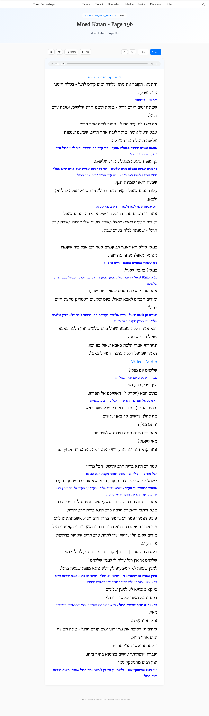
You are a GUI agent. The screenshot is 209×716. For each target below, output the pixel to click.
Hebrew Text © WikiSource (119, 699)
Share (71, 52)
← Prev (143, 52)
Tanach (86, 4)
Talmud (99, 4)
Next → (155, 52)
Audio (151, 362)
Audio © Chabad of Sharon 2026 (93, 699)
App (85, 52)
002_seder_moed (102, 15)
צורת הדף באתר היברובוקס (104, 77)
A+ (132, 52)
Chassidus (114, 4)
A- (125, 52)
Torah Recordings (44, 4)
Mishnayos (156, 4)
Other (170, 4)
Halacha (129, 4)
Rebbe (142, 4)
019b (122, 15)
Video (137, 362)
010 (115, 15)
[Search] (203, 4)
